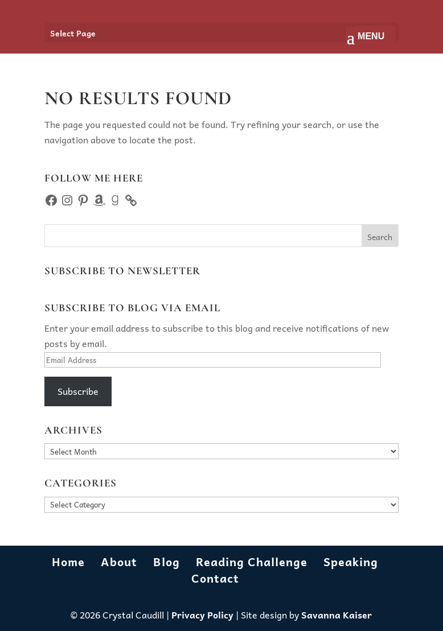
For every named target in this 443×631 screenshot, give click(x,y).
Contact (215, 578)
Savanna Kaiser (336, 614)
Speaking (350, 561)
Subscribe (78, 390)
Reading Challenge (251, 561)
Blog (166, 561)
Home (68, 561)
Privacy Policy (202, 614)
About (119, 561)
